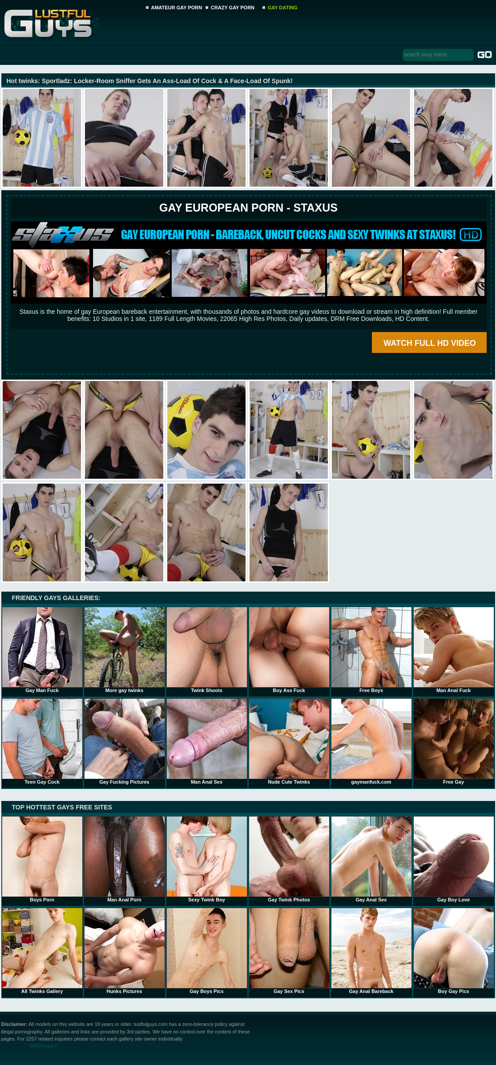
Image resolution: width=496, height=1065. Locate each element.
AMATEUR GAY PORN (176, 7)
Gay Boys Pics (206, 951)
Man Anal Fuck (453, 650)
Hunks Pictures (124, 951)
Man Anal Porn (124, 859)
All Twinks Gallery (42, 951)
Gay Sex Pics (289, 951)
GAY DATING (283, 7)
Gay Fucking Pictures (124, 741)
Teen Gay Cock (42, 741)
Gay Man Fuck (42, 650)
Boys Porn (42, 859)
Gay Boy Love (453, 859)
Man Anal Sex (206, 741)
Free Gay (453, 741)
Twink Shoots (206, 650)
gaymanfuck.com (371, 741)
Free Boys (371, 650)
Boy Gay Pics (453, 951)
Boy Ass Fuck (289, 650)
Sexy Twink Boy (206, 859)
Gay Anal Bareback (371, 951)
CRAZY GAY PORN (232, 7)
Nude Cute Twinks (289, 741)
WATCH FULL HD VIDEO (429, 343)
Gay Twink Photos (289, 859)
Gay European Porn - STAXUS (248, 207)
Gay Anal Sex (371, 859)
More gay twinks (124, 650)
